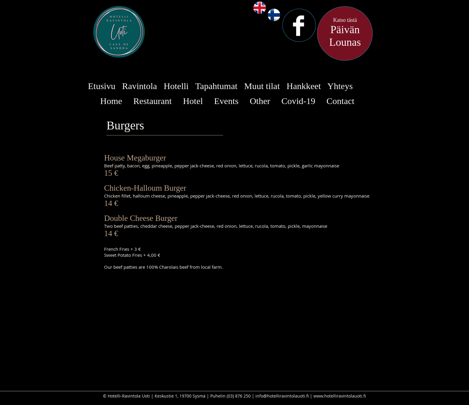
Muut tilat (262, 86)
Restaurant (152, 101)
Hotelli (176, 86)
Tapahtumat (216, 86)
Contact (340, 101)
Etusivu (101, 86)
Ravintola (139, 86)
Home (111, 101)
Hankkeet (304, 86)
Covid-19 (298, 101)
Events (226, 101)
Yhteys (340, 86)
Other (260, 101)
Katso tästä (345, 20)
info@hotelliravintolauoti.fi (282, 396)
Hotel (193, 101)
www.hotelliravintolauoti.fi (339, 396)
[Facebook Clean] (298, 25)
